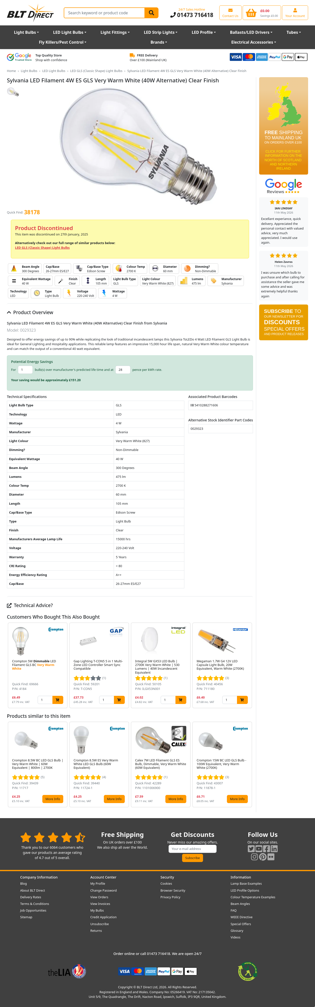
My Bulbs (97, 910)
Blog (23, 883)
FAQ (233, 910)
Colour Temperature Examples (253, 897)
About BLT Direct (32, 890)
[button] (249, 665)
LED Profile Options (245, 890)
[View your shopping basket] (262, 12)
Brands (157, 42)
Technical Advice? (30, 605)
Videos (235, 937)
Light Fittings (114, 32)
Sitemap (26, 917)
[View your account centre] (295, 12)
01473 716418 (191, 15)
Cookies (166, 883)
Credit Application (103, 917)
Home (11, 71)
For (13, 369)
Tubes (292, 32)
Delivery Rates (30, 897)
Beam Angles (240, 903)
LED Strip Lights (159, 32)
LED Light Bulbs (68, 32)
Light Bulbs (25, 32)
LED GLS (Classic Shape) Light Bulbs (96, 71)
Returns (96, 930)
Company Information (39, 877)
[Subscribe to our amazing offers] (193, 849)
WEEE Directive (241, 917)
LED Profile (202, 32)
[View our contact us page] (230, 12)
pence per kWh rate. (147, 369)
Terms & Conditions (34, 903)
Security (167, 877)
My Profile (97, 883)
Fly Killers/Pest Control (61, 42)
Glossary (237, 930)
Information (241, 877)
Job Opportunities (33, 910)
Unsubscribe (99, 924)
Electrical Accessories (252, 42)
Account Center (103, 877)
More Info (53, 799)
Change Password (103, 890)
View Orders (99, 897)
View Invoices (100, 903)
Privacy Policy (170, 897)
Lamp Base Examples (246, 883)
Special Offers (241, 924)
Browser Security (172, 890)
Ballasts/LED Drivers (249, 32)
